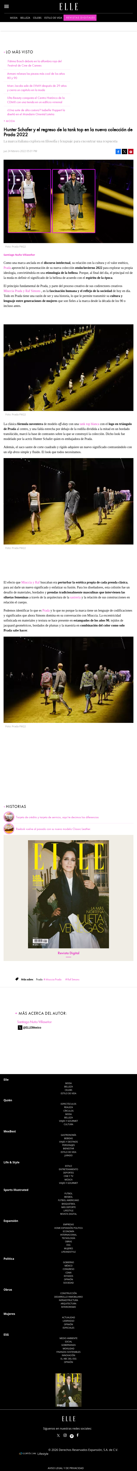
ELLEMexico (58, 1435)
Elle (6, 1080)
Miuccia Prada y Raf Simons (22, 291)
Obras (68, 1241)
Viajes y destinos (68, 1141)
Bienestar (68, 1148)
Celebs (37, 17)
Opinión (68, 1279)
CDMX (68, 1272)
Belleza (25, 17)
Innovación (68, 1355)
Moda (13, 17)
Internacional (68, 1234)
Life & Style (11, 1162)
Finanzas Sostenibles (69, 1351)
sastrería (75, 597)
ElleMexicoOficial (80, 1434)
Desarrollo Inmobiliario (68, 1296)
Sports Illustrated (16, 1190)
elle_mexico (68, 1434)
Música (69, 1179)
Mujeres (68, 1248)
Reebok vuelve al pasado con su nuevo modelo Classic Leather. (53, 829)
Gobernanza (68, 1345)
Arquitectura (68, 1303)
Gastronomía (68, 1135)
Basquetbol (68, 1203)
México (69, 1265)
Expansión (11, 1221)
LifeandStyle (68, 1251)
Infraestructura (68, 1300)
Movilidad (68, 1348)
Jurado (68, 1155)
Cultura (68, 1124)
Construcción (68, 1293)
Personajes (68, 1145)
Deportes (68, 1172)
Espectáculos (68, 1103)
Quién (8, 1100)
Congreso (68, 1269)
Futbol (69, 1193)
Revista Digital (68, 953)
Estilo (68, 1165)
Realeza (68, 1107)
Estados (68, 1276)
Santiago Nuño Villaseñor (34, 1022)
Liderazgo (68, 1320)
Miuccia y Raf (30, 582)
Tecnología (68, 1238)
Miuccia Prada (53, 979)
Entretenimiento (68, 1169)
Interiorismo (68, 1306)
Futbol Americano (68, 1200)
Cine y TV (68, 1176)
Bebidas (68, 1138)
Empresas (68, 1224)
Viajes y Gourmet (68, 1120)
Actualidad (68, 1317)
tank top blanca (89, 424)
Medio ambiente (68, 1338)
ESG (68, 1244)
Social (68, 1341)
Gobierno (68, 1262)
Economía (68, 1231)
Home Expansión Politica (68, 1228)
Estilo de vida (53, 17)
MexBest (10, 1131)
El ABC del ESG (69, 1358)
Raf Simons (73, 979)
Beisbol (68, 1196)
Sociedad (68, 1282)
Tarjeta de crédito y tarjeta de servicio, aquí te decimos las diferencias (57, 817)
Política (9, 1259)
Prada (7, 268)
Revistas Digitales (80, 17)
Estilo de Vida (68, 1152)
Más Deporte (68, 1207)
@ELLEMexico (32, 1027)
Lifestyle (68, 1210)
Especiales (68, 1327)
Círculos (69, 1110)
